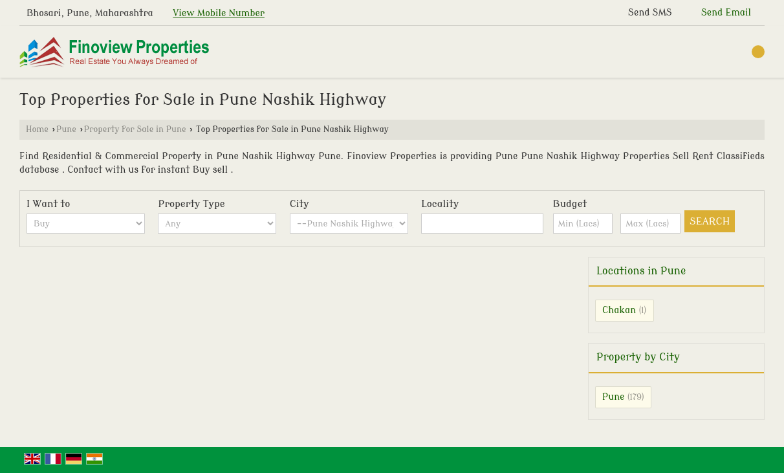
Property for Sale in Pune (135, 129)
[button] (219, 13)
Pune (66, 129)
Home (37, 129)
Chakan (619, 310)
